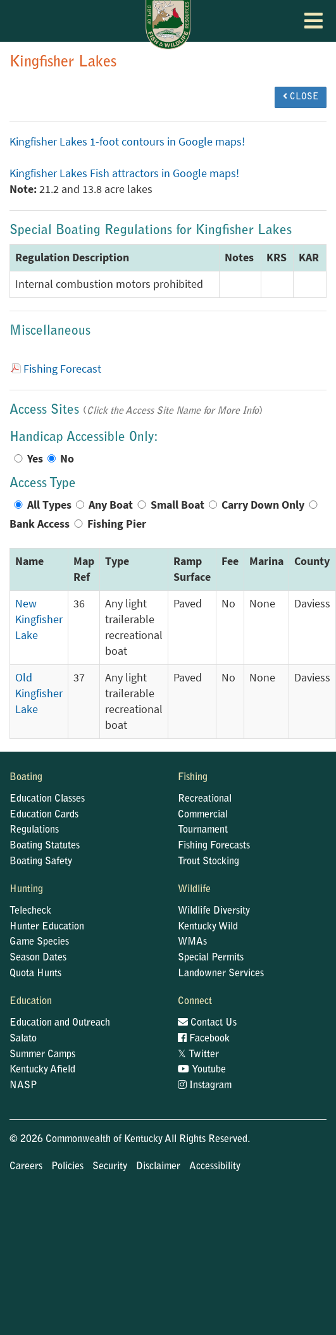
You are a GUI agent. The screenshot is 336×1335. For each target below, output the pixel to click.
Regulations (34, 830)
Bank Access (39, 524)
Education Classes (47, 799)
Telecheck (30, 911)
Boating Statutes (44, 846)
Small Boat (177, 505)
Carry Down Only (262, 505)
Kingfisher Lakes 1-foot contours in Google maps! (127, 142)
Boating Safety (40, 862)
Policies (67, 1167)
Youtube (202, 1070)
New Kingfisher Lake (39, 619)
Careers (25, 1167)
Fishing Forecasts (214, 846)
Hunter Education (46, 927)
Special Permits (211, 958)
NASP (23, 1086)
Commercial (203, 815)
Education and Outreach (59, 1023)
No (67, 459)
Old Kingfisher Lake (39, 693)
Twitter (198, 1055)
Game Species (39, 942)
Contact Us (207, 1023)
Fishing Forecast (62, 369)
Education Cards (43, 815)
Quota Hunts (35, 974)
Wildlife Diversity (214, 911)
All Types (49, 505)
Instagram (205, 1086)
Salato (23, 1039)
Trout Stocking (208, 862)
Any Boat (111, 505)
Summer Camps (42, 1055)
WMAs (192, 942)
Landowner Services (221, 974)
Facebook (204, 1039)
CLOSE (300, 97)
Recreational (205, 799)
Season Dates (37, 958)
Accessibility (214, 1167)
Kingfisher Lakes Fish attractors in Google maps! (124, 173)
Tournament (203, 830)
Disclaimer (158, 1167)
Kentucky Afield (42, 1070)
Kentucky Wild (208, 927)
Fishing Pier (116, 524)
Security (109, 1167)
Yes (35, 459)
